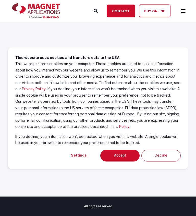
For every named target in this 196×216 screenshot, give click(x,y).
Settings (79, 155)
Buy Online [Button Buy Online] (154, 11)
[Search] (96, 10)
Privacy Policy (34, 89)
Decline (161, 155)
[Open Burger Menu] (183, 11)
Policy (124, 126)
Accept (120, 155)
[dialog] (98, 108)
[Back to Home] (36, 16)
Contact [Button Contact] (121, 11)
